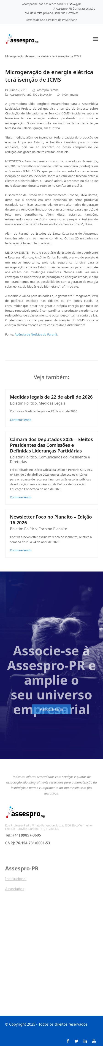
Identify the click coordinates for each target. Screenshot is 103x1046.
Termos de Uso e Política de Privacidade (51, 20)
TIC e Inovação (42, 95)
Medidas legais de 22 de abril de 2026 (51, 397)
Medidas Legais (52, 403)
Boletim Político (23, 403)
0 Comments (70, 95)
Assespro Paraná (21, 95)
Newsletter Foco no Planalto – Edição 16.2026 (51, 520)
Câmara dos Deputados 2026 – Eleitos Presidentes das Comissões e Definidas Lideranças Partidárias (51, 445)
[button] (95, 39)
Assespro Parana (48, 90)
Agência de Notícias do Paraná (36, 334)
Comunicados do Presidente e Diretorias (50, 459)
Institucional (16, 880)
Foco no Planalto (53, 528)
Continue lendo (21, 420)
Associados (14, 890)
